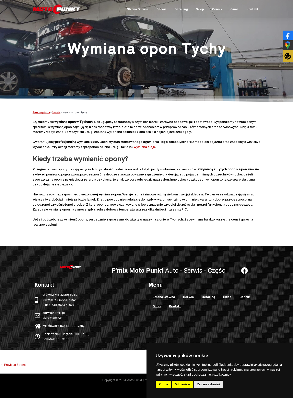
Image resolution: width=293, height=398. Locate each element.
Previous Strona (13, 364)
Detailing (181, 9)
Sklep (200, 9)
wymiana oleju (144, 146)
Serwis (161, 9)
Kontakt (252, 9)
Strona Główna (138, 9)
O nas (234, 9)
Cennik (217, 9)
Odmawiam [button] (182, 384)
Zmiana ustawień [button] (208, 384)
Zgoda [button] (163, 384)
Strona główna (41, 112)
